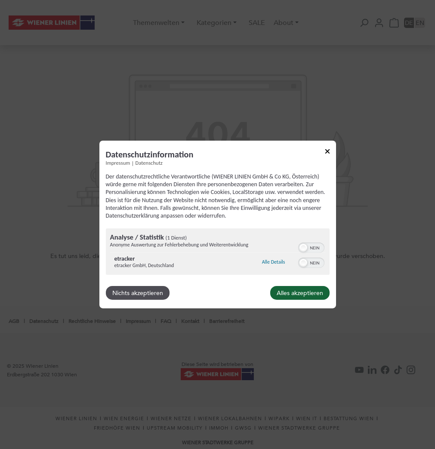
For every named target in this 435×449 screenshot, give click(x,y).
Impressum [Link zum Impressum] (118, 163)
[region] (218, 252)
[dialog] (217, 224)
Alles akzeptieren (300, 293)
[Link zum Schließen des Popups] (327, 153)
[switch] (311, 247)
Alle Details (273, 262)
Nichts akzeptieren (137, 293)
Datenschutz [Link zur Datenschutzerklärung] (149, 163)
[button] (303, 248)
